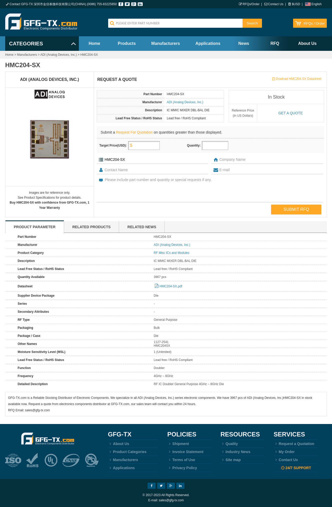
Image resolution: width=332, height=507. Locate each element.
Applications (208, 43)
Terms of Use (181, 460)
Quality (229, 444)
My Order (284, 452)
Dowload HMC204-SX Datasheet (298, 79)
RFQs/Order (251, 4)
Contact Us (275, 4)
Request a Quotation (294, 444)
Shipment (178, 444)
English (317, 4)
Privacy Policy (182, 468)
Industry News (235, 452)
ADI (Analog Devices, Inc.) (58, 55)
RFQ (275, 43)
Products (127, 43)
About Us (307, 43)
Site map (230, 460)
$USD (296, 4)
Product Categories (127, 452)
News (243, 43)
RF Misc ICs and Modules (171, 253)
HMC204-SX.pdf (171, 286)
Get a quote (290, 113)
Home (94, 43)
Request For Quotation (134, 132)
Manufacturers (165, 43)
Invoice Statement (185, 452)
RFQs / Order (314, 23)
